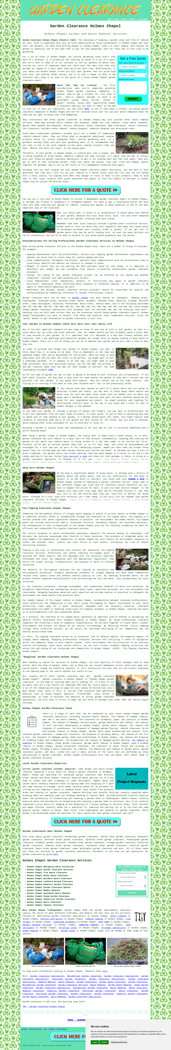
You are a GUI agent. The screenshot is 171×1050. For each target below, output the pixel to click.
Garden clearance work (36, 298)
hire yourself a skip (75, 456)
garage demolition (109, 722)
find (31, 837)
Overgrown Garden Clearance (68, 979)
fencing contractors (51, 919)
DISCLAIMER (142, 19)
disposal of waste (48, 533)
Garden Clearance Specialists (47, 976)
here (55, 854)
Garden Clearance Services (73, 985)
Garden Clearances (87, 982)
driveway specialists (114, 928)
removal (88, 145)
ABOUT (124, 19)
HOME (109, 19)
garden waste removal (114, 725)
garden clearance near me (117, 813)
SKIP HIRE (103, 922)
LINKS (116, 19)
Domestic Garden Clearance (63, 991)
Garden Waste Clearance (112, 982)
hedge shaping (30, 931)
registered (58, 109)
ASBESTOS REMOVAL (89, 925)
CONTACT (132, 19)
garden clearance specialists (48, 310)
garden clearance (86, 91)
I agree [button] (94, 1042)
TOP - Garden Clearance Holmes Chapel (44, 1007)
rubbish (74, 205)
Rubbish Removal (47, 982)
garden (114, 40)
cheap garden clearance (68, 743)
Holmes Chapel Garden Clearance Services (57, 860)
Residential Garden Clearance (84, 976)
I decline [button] (104, 1042)
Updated (51, 1029)
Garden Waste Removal (120, 985)
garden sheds (68, 931)
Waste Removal (66, 982)
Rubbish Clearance (33, 991)
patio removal (118, 916)
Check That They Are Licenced (77, 85)
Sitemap (24, 1029)
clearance (83, 746)
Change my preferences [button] (119, 1042)
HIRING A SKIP (136, 479)
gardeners (56, 133)
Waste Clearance (138, 988)
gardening (73, 142)
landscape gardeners (64, 922)
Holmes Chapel (80, 298)
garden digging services (37, 925)
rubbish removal (94, 919)
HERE (87, 109)
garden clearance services (37, 758)
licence (89, 94)
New (45, 1029)
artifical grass (68, 928)
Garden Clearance (137, 982)
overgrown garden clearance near (83, 775)
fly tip (108, 112)
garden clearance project (78, 275)
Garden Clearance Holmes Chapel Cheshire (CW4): (50, 40)
